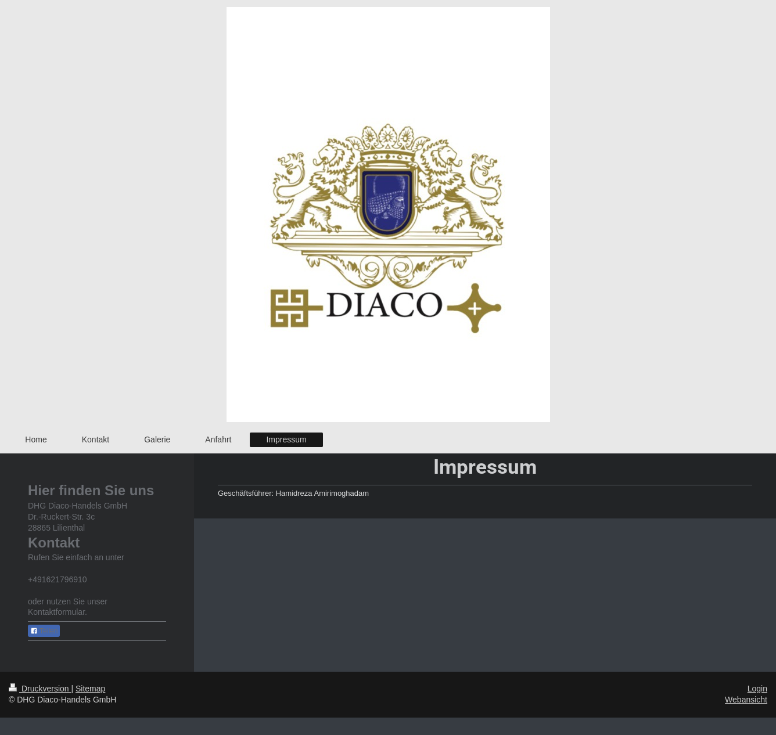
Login (757, 688)
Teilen (44, 631)
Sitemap (90, 688)
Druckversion (40, 688)
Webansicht (746, 699)
